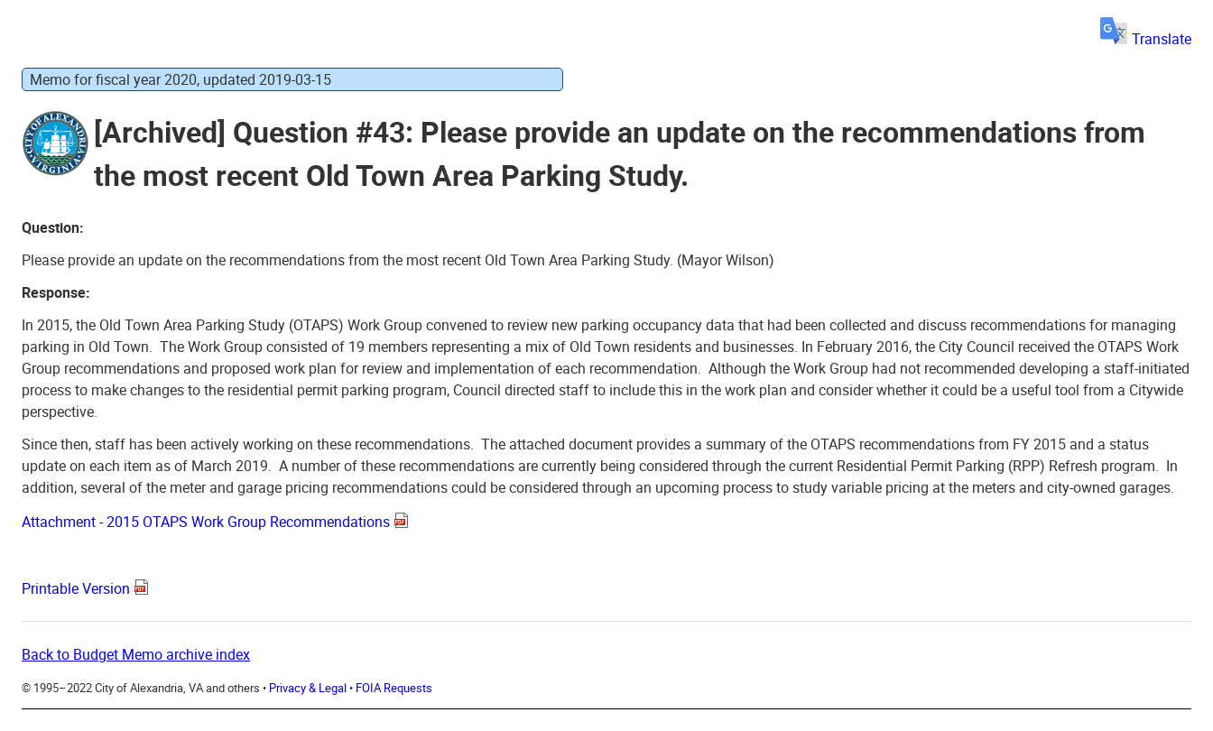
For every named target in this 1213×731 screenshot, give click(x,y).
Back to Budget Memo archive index (136, 654)
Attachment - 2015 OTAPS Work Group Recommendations (206, 522)
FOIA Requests (394, 688)
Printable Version (76, 588)
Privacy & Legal (308, 688)
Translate (1145, 39)
